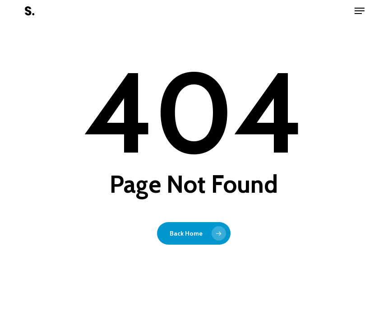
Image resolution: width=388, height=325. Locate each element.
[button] (360, 10)
